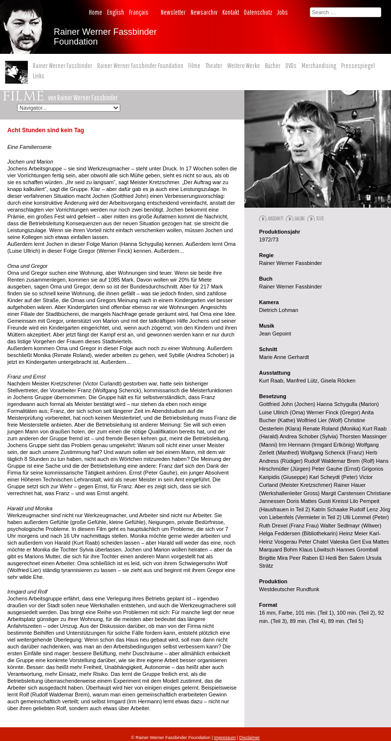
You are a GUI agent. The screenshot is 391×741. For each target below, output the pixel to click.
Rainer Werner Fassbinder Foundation (140, 66)
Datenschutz (258, 12)
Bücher (273, 66)
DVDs (291, 66)
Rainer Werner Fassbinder (62, 66)
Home (95, 12)
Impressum (225, 737)
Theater (213, 66)
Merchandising (319, 66)
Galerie (300, 218)
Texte (320, 218)
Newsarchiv (204, 12)
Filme (194, 66)
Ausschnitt (275, 218)
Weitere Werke (243, 66)
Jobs (282, 12)
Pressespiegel (358, 66)
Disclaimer (249, 737)
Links (38, 76)
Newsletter (173, 12)
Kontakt (230, 12)
